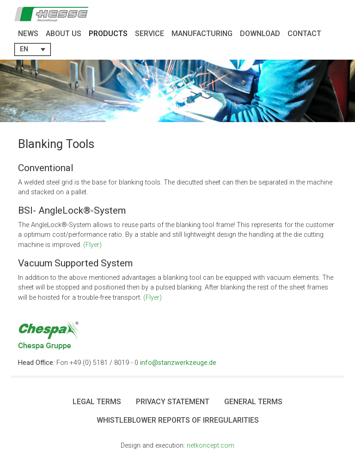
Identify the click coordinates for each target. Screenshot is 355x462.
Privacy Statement (172, 401)
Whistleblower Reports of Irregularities (178, 420)
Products (108, 33)
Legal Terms (97, 401)
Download (260, 33)
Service (149, 33)
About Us (63, 33)
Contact (304, 33)
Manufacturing (202, 33)
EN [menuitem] (24, 49)
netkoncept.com (210, 446)
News (28, 33)
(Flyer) (92, 245)
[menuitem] (32, 49)
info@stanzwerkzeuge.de (178, 363)
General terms (253, 401)
